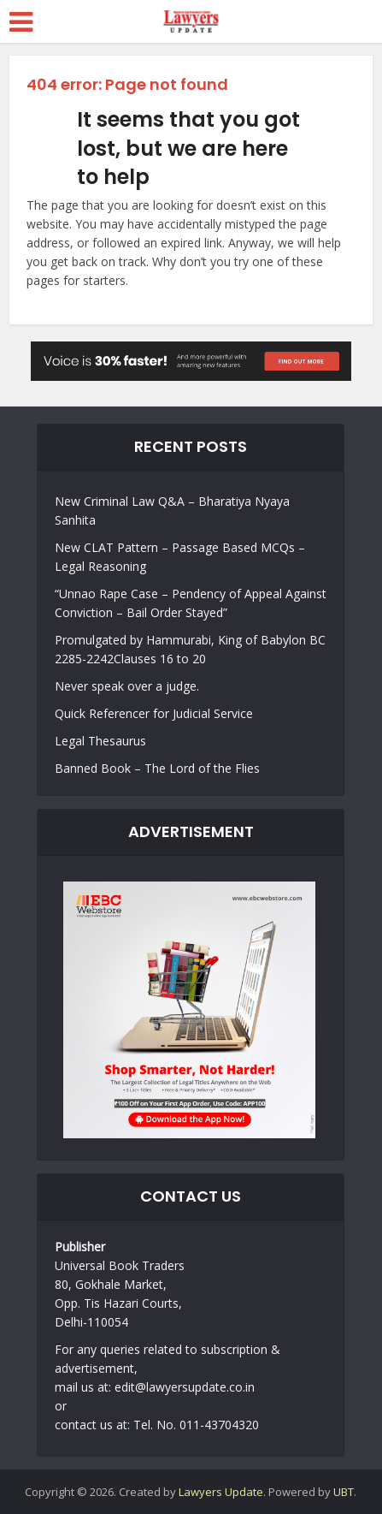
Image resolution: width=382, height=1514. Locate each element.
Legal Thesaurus (100, 741)
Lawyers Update (221, 1491)
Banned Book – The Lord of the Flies (157, 768)
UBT (343, 1491)
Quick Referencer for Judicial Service (154, 713)
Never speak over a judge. (127, 686)
